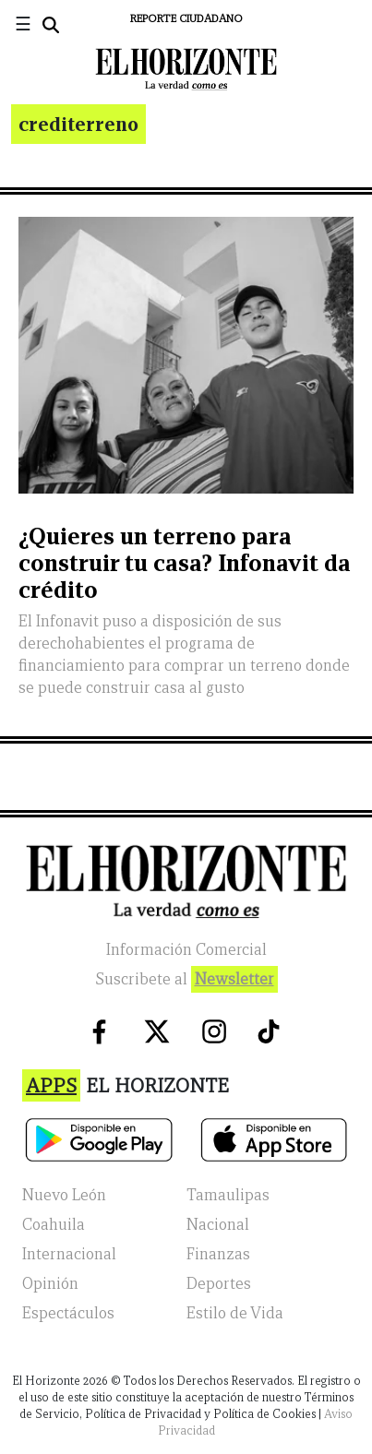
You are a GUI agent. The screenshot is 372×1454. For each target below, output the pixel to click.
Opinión (50, 1283)
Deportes (218, 1283)
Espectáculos (68, 1313)
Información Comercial (186, 949)
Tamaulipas (228, 1195)
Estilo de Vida (234, 1313)
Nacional (217, 1224)
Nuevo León (64, 1195)
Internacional (69, 1254)
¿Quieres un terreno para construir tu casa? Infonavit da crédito (184, 562)
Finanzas (218, 1254)
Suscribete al (186, 979)
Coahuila (53, 1224)
